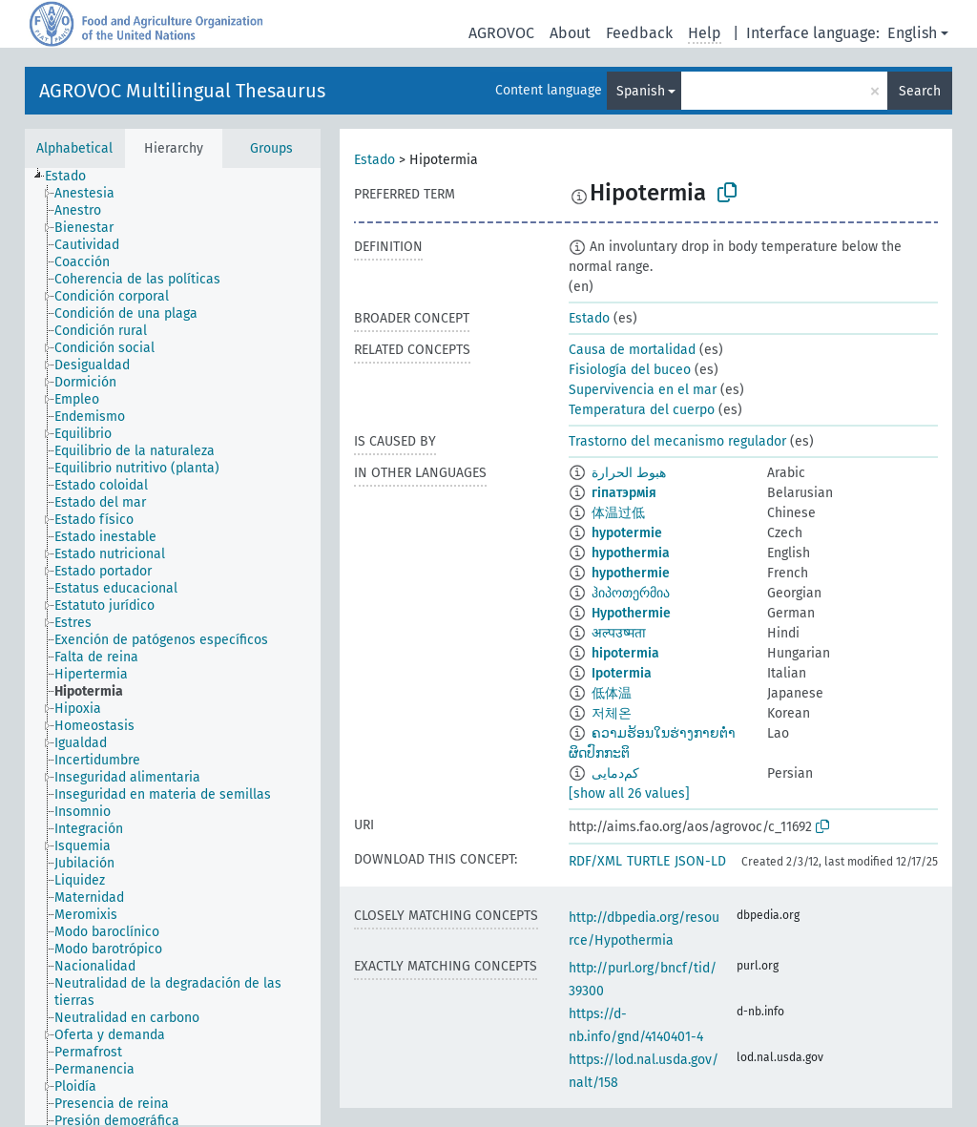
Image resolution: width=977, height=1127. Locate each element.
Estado (374, 160)
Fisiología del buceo (630, 370)
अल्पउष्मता (619, 633)
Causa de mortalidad (632, 350)
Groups (271, 148)
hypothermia (631, 553)
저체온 (612, 713)
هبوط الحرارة (629, 473)
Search (920, 91)
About (570, 33)
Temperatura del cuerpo (642, 410)
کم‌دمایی (615, 773)
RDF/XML (595, 861)
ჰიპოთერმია (631, 593)
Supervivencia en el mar (643, 390)
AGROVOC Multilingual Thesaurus (182, 90)
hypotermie (627, 533)
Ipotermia (622, 673)
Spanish (640, 91)
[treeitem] (73, 176)
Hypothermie (631, 613)
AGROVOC (501, 33)
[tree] (173, 646)
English (912, 33)
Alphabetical (74, 148)
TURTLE (648, 861)
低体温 (612, 693)
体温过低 (618, 513)
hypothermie (631, 573)
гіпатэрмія (624, 493)
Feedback (639, 33)
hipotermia (625, 653)
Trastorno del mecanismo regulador (677, 441)
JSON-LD (700, 861)
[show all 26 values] (629, 793)
